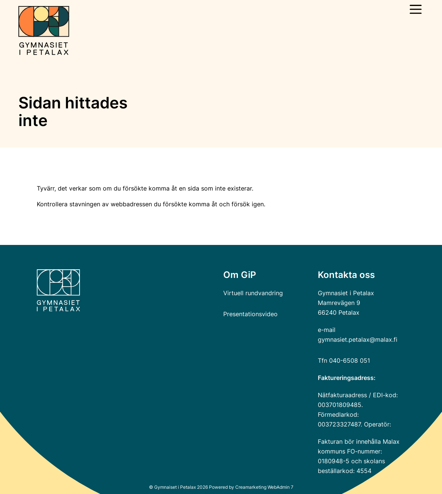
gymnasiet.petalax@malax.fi (357, 339)
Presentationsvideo (250, 314)
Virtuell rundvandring (253, 293)
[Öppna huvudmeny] (416, 9)
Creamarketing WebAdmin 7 (264, 487)
